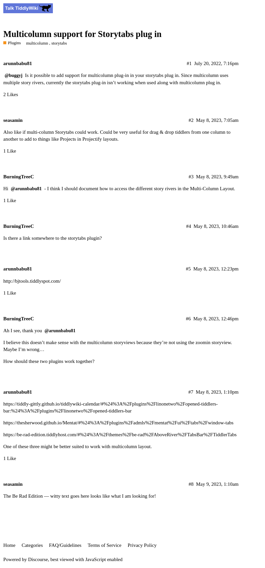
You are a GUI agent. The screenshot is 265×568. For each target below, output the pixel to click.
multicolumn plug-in (108, 75)
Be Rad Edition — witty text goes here (50, 496)
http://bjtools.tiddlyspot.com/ (32, 281)
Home (9, 545)
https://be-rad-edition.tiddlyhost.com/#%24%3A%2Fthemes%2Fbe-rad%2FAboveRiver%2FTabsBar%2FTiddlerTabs (120, 434)
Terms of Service (104, 545)
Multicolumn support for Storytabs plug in (82, 34)
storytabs (59, 43)
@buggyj (13, 75)
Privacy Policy (142, 545)
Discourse (38, 559)
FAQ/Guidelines (65, 545)
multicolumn (37, 43)
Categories (32, 545)
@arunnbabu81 (26, 188)
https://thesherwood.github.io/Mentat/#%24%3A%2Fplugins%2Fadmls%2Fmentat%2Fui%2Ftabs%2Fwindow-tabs (118, 422)
